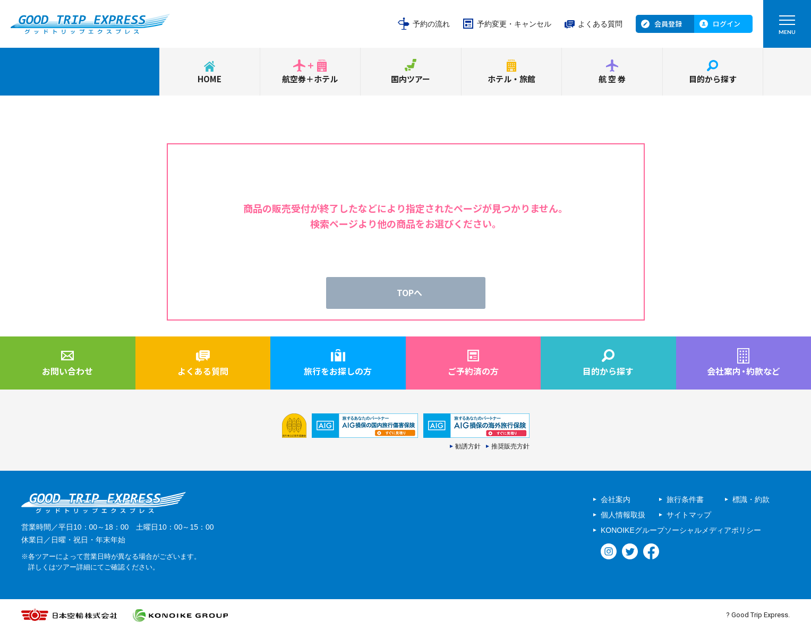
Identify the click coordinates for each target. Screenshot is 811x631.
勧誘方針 (468, 446)
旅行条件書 (685, 499)
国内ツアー (410, 78)
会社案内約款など (743, 371)
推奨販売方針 (510, 446)
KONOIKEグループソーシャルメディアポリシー (681, 530)
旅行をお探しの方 (338, 371)
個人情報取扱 (623, 515)
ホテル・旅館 (511, 78)
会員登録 (668, 24)
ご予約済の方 (473, 371)
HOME (209, 78)
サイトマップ (689, 515)
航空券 (613, 78)
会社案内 (615, 499)
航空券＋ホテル (310, 78)
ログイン (726, 24)
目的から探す (713, 78)
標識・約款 (751, 499)
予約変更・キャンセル (514, 24)
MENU (787, 27)
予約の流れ (431, 24)
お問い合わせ (67, 371)
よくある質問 (600, 24)
